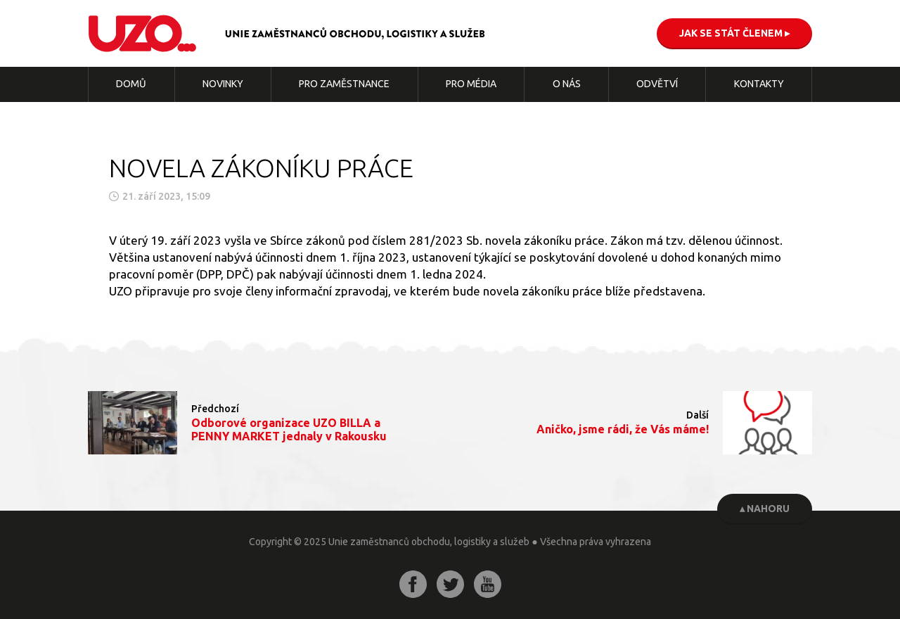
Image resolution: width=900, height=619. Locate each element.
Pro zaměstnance (344, 83)
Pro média (471, 83)
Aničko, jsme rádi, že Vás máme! (622, 429)
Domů (131, 83)
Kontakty (759, 83)
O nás (567, 83)
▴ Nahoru (765, 508)
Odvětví (657, 83)
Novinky (222, 83)
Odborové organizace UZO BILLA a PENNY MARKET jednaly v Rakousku (289, 429)
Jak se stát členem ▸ (734, 33)
